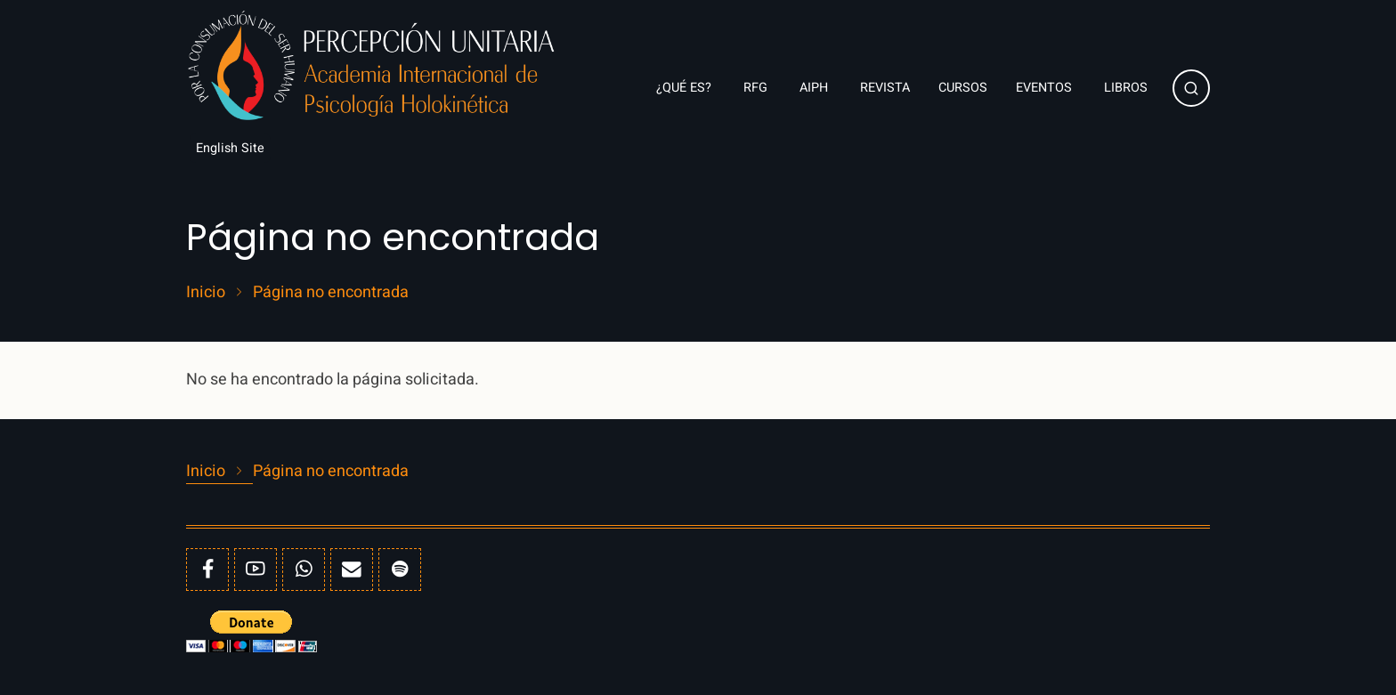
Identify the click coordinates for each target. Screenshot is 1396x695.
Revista (885, 87)
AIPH (815, 87)
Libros (1127, 87)
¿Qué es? (685, 87)
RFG (757, 87)
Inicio (205, 293)
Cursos (962, 87)
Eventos (1045, 87)
